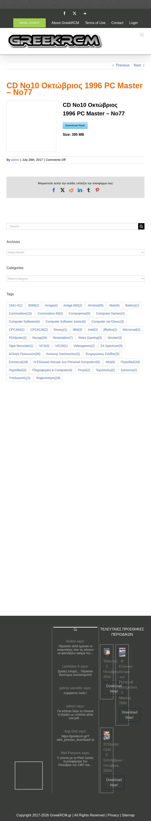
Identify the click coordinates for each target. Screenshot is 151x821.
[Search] (141, 226)
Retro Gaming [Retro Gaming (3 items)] (90, 337)
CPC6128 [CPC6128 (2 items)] (39, 329)
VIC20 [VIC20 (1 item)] (61, 346)
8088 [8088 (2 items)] (33, 305)
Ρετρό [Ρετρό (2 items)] (84, 370)
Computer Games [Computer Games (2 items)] (110, 313)
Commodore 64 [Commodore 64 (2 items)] (50, 313)
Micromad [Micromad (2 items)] (131, 329)
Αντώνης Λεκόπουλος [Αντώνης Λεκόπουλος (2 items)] (63, 354)
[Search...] (72, 226)
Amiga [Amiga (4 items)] (51, 305)
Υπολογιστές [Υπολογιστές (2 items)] (19, 378)
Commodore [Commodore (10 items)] (20, 313)
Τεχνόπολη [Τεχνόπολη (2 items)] (105, 370)
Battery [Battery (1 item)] (132, 305)
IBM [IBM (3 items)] (77, 329)
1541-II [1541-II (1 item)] (15, 305)
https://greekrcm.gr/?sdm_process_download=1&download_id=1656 (75, 737)
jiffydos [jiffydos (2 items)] (110, 329)
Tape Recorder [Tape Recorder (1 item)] (21, 346)
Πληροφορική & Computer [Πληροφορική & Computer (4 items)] (52, 370)
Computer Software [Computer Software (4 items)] (24, 321)
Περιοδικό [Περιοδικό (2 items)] (17, 370)
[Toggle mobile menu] (142, 34)
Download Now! (75, 125)
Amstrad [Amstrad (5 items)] (95, 305)
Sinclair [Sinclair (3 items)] (115, 337)
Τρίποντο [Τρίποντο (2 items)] (128, 370)
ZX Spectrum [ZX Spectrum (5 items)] (111, 346)
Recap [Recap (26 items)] (39, 337)
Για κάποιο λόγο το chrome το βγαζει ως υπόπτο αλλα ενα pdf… (75, 714)
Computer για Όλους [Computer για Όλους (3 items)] (108, 321)
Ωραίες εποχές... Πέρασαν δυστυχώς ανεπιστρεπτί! (75, 673)
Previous (122, 65)
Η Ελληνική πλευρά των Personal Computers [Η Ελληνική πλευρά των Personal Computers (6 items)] (67, 362)
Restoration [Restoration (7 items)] (63, 337)
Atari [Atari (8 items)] (114, 305)
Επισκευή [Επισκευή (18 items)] (18, 362)
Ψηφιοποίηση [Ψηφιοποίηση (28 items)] (48, 378)
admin (15, 160)
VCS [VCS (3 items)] (44, 346)
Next (137, 65)
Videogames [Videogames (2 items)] (84, 346)
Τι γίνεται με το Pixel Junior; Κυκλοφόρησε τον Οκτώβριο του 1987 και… (75, 761)
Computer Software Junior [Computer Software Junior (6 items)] (66, 321)
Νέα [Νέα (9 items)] (110, 362)
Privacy (113, 815)
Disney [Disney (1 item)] (60, 329)
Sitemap (128, 815)
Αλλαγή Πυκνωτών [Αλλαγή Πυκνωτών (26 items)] (24, 354)
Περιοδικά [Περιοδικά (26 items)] (130, 362)
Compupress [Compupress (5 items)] (79, 313)
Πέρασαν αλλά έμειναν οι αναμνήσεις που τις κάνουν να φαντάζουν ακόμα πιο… (75, 649)
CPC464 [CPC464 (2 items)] (17, 329)
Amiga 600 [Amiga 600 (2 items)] (72, 305)
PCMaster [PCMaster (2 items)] (18, 337)
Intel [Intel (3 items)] (93, 329)
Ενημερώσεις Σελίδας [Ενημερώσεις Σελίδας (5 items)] (102, 354)
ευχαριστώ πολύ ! (75, 693)
